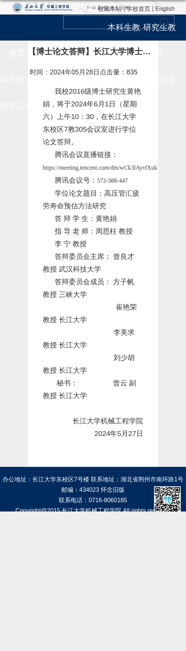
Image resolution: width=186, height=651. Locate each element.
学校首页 (138, 9)
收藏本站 (110, 9)
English (165, 9)
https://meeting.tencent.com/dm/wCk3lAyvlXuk (100, 167)
